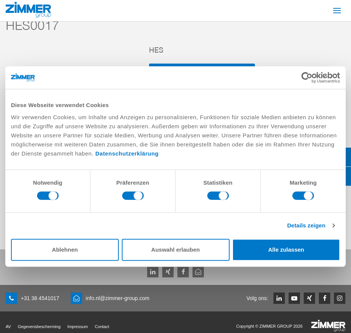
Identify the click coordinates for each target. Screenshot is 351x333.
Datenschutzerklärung (127, 153)
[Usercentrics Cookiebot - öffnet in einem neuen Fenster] (307, 77)
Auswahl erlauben (175, 249)
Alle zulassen (286, 249)
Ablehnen (65, 249)
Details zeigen (306, 225)
